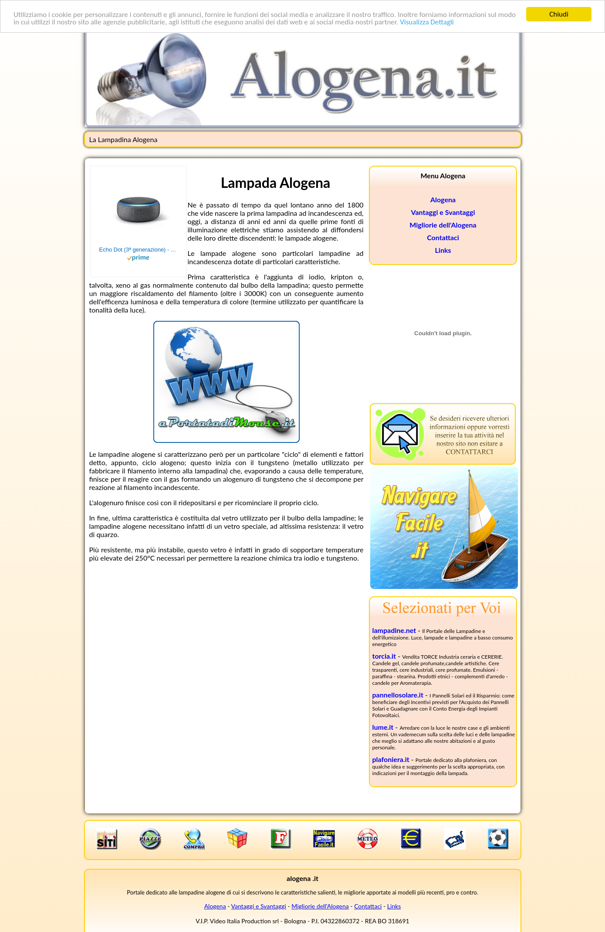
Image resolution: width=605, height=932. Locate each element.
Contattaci (443, 237)
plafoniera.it (390, 759)
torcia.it (384, 656)
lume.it (383, 727)
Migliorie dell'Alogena (442, 225)
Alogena (443, 199)
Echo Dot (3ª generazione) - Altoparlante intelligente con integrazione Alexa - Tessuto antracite (138, 249)
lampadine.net (394, 630)
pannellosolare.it (397, 694)
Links (443, 250)
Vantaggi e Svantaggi (443, 212)
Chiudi (558, 14)
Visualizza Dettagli (427, 21)
